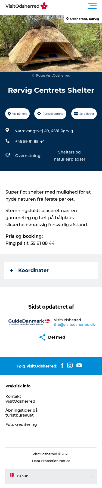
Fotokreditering (21, 424)
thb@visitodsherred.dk (74, 324)
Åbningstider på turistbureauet (21, 413)
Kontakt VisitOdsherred (20, 399)
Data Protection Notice (51, 461)
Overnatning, (28, 155)
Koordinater (29, 270)
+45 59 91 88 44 (30, 141)
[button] (75, 6)
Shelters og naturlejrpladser (69, 156)
